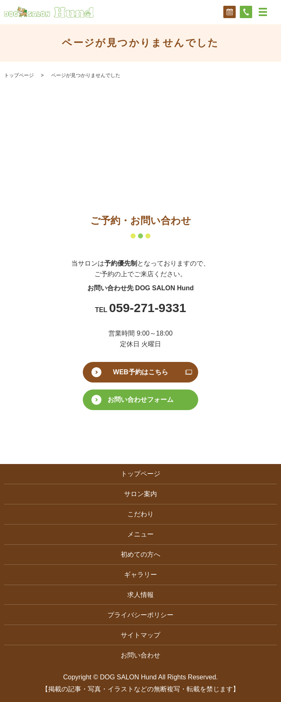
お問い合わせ (140, 655)
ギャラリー (140, 574)
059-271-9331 (147, 308)
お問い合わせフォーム (140, 399)
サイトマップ (140, 635)
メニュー (140, 534)
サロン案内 (140, 493)
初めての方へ (140, 554)
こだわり (140, 514)
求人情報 (140, 594)
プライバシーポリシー (140, 614)
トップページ (19, 75)
